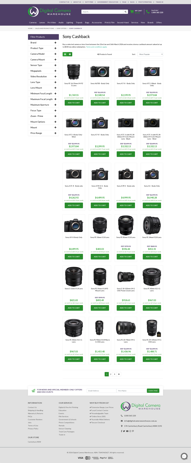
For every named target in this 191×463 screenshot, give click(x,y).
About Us (77, 2)
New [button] (143, 22)
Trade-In (159, 2)
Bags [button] (87, 22)
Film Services (63, 416)
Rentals (62, 425)
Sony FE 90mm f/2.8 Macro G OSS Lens (100, 341)
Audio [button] (61, 22)
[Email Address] (101, 391)
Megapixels (43, 71)
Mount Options (43, 121)
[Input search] (102, 12)
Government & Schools (67, 419)
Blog (132, 2)
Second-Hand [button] (123, 22)
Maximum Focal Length (43, 99)
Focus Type (43, 110)
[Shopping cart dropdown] (136, 11)
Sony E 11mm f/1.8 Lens (74, 288)
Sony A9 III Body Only (73, 237)
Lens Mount (43, 87)
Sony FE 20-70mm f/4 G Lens (126, 341)
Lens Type (43, 82)
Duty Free (89, 2)
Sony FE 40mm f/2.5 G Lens (152, 289)
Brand (43, 42)
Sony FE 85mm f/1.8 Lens (125, 237)
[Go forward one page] (115, 374)
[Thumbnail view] (65, 54)
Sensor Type (43, 65)
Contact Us (64, 2)
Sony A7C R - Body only (74, 186)
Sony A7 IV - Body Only (100, 135)
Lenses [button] (42, 22)
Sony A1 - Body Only (152, 186)
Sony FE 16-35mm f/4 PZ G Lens (73, 84)
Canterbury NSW (34, 442)
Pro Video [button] (52, 22)
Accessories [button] (97, 22)
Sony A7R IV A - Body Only (100, 187)
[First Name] (131, 391)
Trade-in (62, 435)
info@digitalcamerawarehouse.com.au (140, 421)
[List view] (69, 54)
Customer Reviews (35, 419)
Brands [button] (150, 22)
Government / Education (107, 2)
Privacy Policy (33, 429)
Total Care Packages (66, 432)
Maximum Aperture (43, 104)
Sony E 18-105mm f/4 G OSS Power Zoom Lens (126, 289)
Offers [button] (159, 22)
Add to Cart (74, 103)
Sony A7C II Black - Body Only (152, 84)
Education (62, 410)
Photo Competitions (66, 422)
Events (61, 413)
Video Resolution (43, 76)
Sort (133, 54)
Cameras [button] (33, 22)
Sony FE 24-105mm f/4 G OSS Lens (152, 341)
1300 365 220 (157, 12)
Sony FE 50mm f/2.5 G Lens (74, 341)
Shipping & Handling (35, 410)
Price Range (43, 133)
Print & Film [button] (110, 22)
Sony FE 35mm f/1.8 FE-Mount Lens (100, 289)
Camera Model (43, 54)
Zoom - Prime (43, 116)
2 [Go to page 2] (110, 374)
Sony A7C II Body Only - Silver (74, 136)
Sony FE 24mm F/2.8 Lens (151, 237)
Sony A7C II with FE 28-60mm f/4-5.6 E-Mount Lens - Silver (152, 137)
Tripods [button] (79, 22)
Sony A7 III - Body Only (126, 83)
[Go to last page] (119, 374)
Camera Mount (43, 59)
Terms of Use (33, 425)
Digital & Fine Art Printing (68, 407)
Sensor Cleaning (65, 429)
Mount (43, 127)
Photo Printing (145, 2)
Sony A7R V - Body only (126, 186)
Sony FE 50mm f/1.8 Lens (99, 237)
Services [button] (134, 22)
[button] (43, 37)
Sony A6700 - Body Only (100, 83)
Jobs (29, 422)
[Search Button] (125, 12)
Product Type (43, 48)
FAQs (124, 2)
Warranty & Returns (35, 413)
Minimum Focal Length (43, 93)
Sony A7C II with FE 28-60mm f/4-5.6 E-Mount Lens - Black (126, 137)
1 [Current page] (106, 374)
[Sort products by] (150, 54)
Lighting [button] (69, 22)
